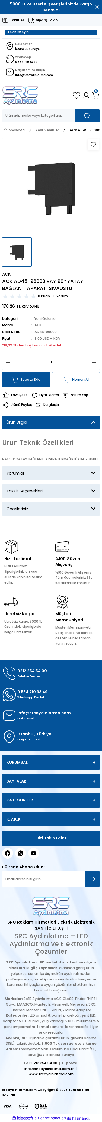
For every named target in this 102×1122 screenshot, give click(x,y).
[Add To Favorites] (93, 144)
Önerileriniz (17, 509)
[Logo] (20, 95)
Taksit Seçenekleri (25, 491)
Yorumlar (15, 473)
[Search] (51, 115)
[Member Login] (86, 95)
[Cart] (96, 95)
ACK (38, 325)
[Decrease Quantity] (6, 362)
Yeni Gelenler (45, 318)
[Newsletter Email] (51, 879)
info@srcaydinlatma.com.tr (49, 1068)
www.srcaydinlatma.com (51, 1074)
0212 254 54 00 (44, 1063)
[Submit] (92, 879)
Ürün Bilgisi (17, 422)
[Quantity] (51, 362)
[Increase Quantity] (95, 362)
